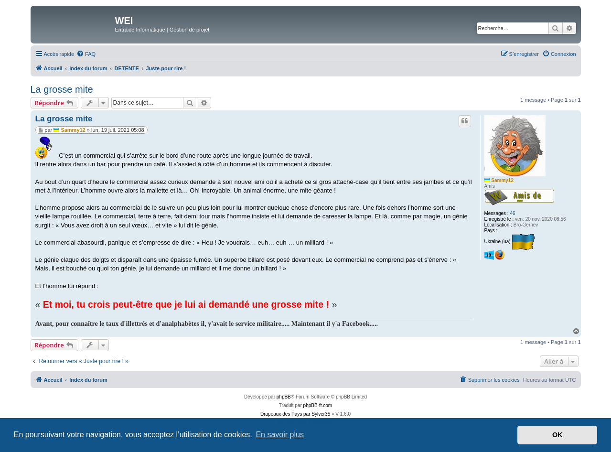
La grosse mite (62, 89)
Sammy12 (502, 180)
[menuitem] (86, 54)
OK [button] (557, 435)
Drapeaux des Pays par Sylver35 (295, 414)
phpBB (284, 396)
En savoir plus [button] (280, 434)
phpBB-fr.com (317, 405)
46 (512, 213)
